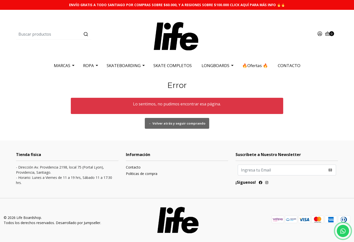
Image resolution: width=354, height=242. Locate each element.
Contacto (133, 167)
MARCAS (62, 65)
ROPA (88, 65)
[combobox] (69, 34)
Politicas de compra (141, 173)
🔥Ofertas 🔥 (255, 65)
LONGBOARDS (215, 65)
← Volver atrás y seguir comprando (177, 123)
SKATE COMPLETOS (172, 65)
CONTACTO (289, 65)
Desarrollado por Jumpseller (78, 222)
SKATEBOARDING (124, 65)
